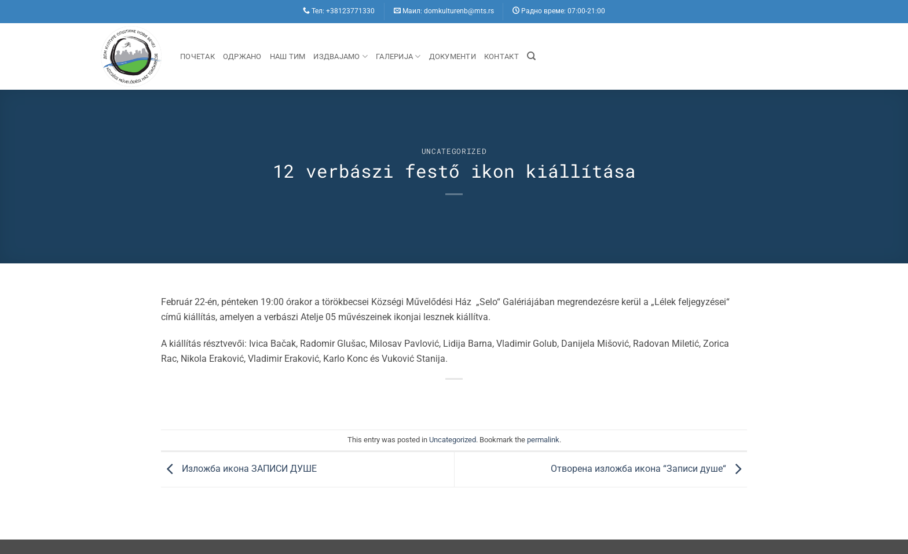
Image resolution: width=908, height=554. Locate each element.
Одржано (242, 56)
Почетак (197, 56)
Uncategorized (454, 151)
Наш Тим (288, 56)
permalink (543, 439)
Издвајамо (340, 56)
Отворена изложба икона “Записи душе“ (649, 468)
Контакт (501, 56)
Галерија (398, 56)
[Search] (531, 56)
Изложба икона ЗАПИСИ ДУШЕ (239, 468)
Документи (452, 56)
